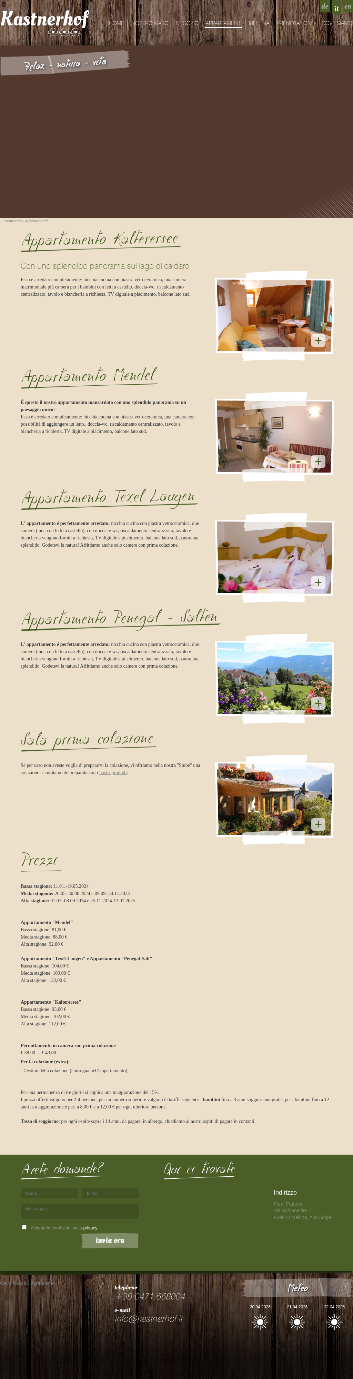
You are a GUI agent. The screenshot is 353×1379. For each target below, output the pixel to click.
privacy (90, 1227)
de (324, 6)
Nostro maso (150, 23)
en (347, 6)
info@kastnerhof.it (148, 1319)
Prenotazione (295, 23)
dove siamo (337, 23)
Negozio (187, 23)
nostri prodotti (113, 772)
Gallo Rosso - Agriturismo (27, 1283)
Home (116, 23)
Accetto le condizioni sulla (64, 1227)
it (336, 8)
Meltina (259, 23)
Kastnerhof (44, 19)
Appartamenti (224, 23)
